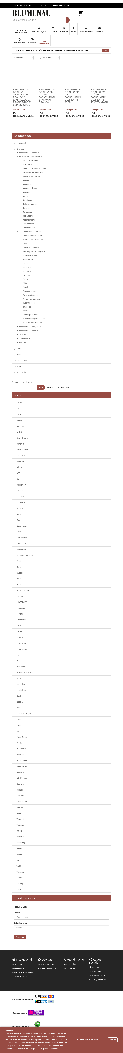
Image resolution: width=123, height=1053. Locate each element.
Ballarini (20, 420)
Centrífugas (27, 200)
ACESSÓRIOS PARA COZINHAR (47, 50)
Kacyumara (21, 620)
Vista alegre (22, 842)
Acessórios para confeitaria (30, 153)
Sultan (19, 813)
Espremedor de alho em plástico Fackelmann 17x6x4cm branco (47, 96)
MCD (19, 678)
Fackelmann (22, 538)
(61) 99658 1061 (97, 975)
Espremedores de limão (33, 239)
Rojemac (20, 755)
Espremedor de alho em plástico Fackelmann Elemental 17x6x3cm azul (100, 96)
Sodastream (22, 801)
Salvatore (21, 772)
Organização (22, 143)
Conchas (26, 208)
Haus (19, 579)
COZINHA (27, 50)
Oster (19, 719)
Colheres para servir (31, 204)
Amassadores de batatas (33, 172)
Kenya (19, 631)
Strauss (20, 807)
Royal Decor (22, 760)
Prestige (20, 743)
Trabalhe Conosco (20, 976)
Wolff (19, 866)
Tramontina (21, 819)
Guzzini (20, 573)
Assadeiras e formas (31, 176)
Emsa (19, 532)
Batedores (27, 184)
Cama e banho (23, 360)
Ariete (19, 414)
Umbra (19, 831)
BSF (18, 473)
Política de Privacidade (87, 1040)
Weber (19, 848)
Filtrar (41, 387)
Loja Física (41, 5)
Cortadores (27, 212)
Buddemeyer (22, 485)
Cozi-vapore (28, 216)
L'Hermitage (22, 649)
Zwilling (20, 884)
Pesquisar (20, 937)
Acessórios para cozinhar (30, 156)
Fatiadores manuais (31, 247)
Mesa (19, 355)
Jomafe (20, 614)
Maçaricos (27, 267)
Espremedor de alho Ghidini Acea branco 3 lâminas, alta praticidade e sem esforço (22, 97)
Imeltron (20, 596)
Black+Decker (22, 438)
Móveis (20, 366)
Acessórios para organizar (30, 327)
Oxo (18, 731)
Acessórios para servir (28, 330)
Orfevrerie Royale (24, 713)
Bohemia (20, 444)
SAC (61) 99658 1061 (98, 979)
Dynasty (20, 514)
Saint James (22, 766)
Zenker (20, 878)
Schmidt (20, 790)
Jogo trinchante (29, 259)
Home (18, 50)
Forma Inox (21, 543)
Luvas (25, 263)
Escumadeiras (29, 228)
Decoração (21, 372)
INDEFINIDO (22, 602)
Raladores (27, 307)
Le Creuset (21, 643)
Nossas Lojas (18, 968)
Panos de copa (29, 275)
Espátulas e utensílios (32, 232)
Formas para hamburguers (34, 251)
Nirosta (20, 702)
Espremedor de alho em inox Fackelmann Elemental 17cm (73, 96)
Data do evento (20, 923)
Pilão (25, 283)
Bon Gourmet (22, 450)
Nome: (17, 913)
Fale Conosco (69, 968)
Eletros (20, 349)
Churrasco (23, 334)
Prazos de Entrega (46, 964)
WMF (19, 860)
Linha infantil (24, 338)
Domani (20, 508)
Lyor (18, 661)
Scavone (20, 784)
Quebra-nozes (29, 303)
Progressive (22, 749)
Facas (25, 243)
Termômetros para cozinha (34, 319)
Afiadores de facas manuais (34, 168)
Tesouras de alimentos (32, 323)
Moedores (27, 271)
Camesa (20, 491)
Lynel (19, 655)
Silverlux (20, 796)
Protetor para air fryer (32, 299)
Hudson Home (23, 590)
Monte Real (21, 690)
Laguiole (20, 637)
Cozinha (20, 149)
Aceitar (113, 1040)
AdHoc (19, 403)
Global (19, 567)
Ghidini (20, 561)
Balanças (26, 180)
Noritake (20, 708)
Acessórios (27, 164)
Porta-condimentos (31, 295)
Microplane (21, 684)
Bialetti (19, 432)
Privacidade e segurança (22, 972)
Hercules (20, 585)
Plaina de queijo (29, 291)
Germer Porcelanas (25, 555)
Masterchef (21, 667)
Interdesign (21, 608)
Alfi (18, 409)
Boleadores (27, 192)
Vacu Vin (20, 837)
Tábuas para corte (30, 315)
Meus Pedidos (70, 964)
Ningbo (20, 696)
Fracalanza (21, 549)
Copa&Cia (21, 502)
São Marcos (22, 778)
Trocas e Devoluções (47, 968)
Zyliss (19, 889)
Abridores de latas (30, 160)
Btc (18, 479)
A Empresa (17, 964)
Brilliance (20, 461)
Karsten (20, 626)
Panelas (22, 342)
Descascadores (29, 220)
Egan (19, 520)
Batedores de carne (31, 188)
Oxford (19, 725)
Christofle (21, 497)
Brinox (19, 467)
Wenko (19, 854)
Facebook (95, 967)
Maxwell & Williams (25, 672)
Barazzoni (21, 426)
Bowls (25, 196)
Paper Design (22, 737)
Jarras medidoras (30, 255)
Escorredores (28, 224)
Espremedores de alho (76, 50)
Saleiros (26, 311)
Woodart (20, 872)
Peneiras (26, 279)
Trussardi (20, 825)
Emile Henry (22, 526)
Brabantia (21, 455)
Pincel (25, 287)
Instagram (95, 971)
